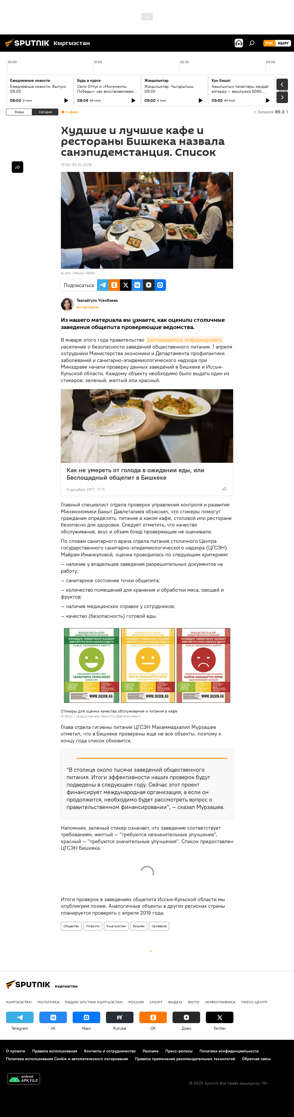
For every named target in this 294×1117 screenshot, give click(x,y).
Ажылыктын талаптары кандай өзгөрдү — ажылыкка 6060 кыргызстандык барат (240, 91)
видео (175, 1001)
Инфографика (220, 1001)
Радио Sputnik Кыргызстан (94, 1001)
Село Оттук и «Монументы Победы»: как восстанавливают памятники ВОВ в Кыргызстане (106, 91)
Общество (71, 926)
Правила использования (54, 1051)
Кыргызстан (116, 926)
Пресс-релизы (179, 1051)
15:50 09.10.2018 (76, 164)
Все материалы (88, 307)
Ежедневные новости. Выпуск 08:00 (38, 89)
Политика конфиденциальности (229, 1051)
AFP (68, 273)
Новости (93, 926)
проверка (159, 926)
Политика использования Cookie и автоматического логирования (67, 1058)
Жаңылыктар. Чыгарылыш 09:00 (169, 89)
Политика (48, 1001)
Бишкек (139, 926)
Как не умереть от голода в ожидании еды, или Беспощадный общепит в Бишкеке (135, 473)
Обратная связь (256, 1058)
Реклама (150, 1051)
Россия (136, 1001)
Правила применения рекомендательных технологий (185, 1058)
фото (194, 1001)
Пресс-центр (254, 1001)
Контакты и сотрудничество (110, 1051)
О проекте (15, 1051)
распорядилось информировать (184, 339)
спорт (156, 1001)
